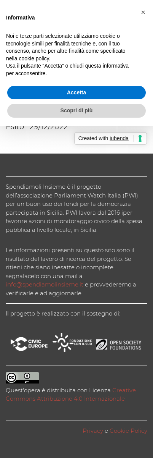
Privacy (93, 430)
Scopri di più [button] (77, 110)
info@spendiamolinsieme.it (44, 284)
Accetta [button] (76, 92)
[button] (143, 12)
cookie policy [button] (34, 58)
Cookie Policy (128, 430)
